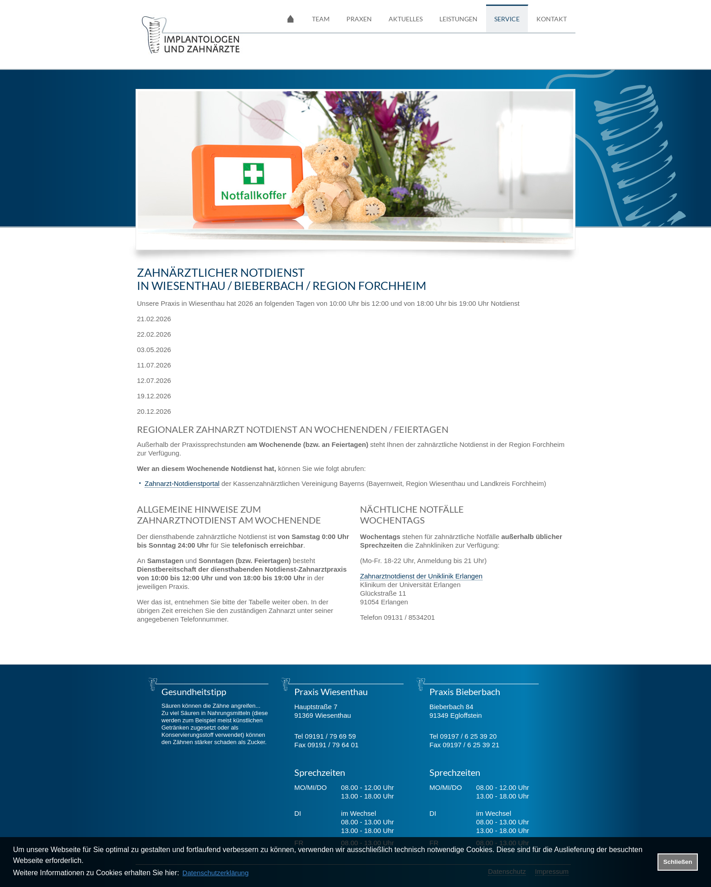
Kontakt (551, 19)
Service (507, 19)
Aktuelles (406, 19)
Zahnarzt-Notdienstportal (182, 483)
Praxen (359, 19)
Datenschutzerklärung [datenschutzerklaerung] (215, 873)
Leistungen (458, 19)
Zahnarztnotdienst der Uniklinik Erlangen (421, 576)
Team (321, 19)
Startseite (291, 18)
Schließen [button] (677, 861)
